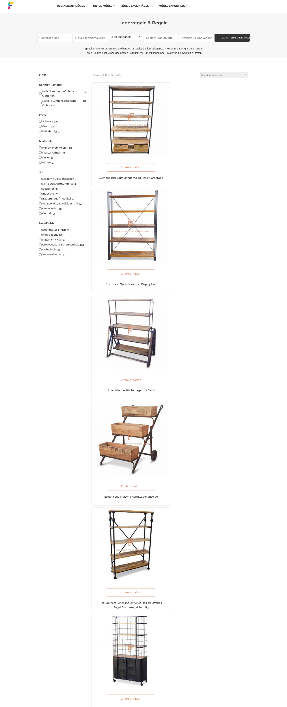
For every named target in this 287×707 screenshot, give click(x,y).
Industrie (48, 193)
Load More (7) (170, 507)
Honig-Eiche (50, 234)
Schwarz (47, 121)
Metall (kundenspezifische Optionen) (59, 103)
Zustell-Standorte (96, 641)
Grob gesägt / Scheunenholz (60, 244)
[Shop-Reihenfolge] (224, 75)
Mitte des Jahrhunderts (57, 183)
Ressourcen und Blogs (99, 621)
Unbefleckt (49, 249)
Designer (48, 188)
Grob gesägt (50, 208)
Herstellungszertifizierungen (103, 614)
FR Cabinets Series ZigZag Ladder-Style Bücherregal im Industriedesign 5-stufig (116, 323)
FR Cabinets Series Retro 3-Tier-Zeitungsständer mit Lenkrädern (223, 407)
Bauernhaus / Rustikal (56, 198)
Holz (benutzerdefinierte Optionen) (58, 93)
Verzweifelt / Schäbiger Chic (60, 203)
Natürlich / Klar (52, 239)
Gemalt (47, 213)
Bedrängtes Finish (54, 229)
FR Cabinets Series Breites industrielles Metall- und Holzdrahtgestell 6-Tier (223, 491)
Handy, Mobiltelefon (55, 147)
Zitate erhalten (116, 139)
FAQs (56, 697)
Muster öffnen (51, 152)
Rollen (46, 157)
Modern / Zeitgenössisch (58, 178)
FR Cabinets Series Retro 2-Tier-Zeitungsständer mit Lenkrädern (116, 407)
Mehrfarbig (49, 131)
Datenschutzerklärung (79, 697)
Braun (46, 126)
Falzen (46, 162)
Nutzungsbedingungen (113, 697)
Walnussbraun (51, 254)
